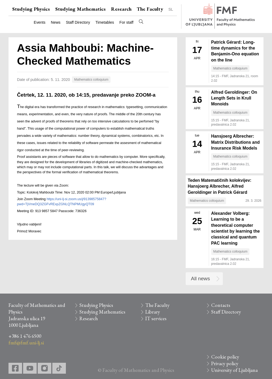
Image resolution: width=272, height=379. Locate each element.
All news (200, 278)
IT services (156, 318)
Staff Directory (78, 22)
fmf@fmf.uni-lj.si (26, 342)
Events (39, 22)
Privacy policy (224, 363)
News (56, 22)
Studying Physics (31, 9)
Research (121, 9)
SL (170, 9)
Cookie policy (225, 356)
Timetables (104, 22)
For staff (127, 22)
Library (152, 311)
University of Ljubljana (234, 370)
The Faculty (150, 9)
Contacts (220, 305)
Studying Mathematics (80, 9)
